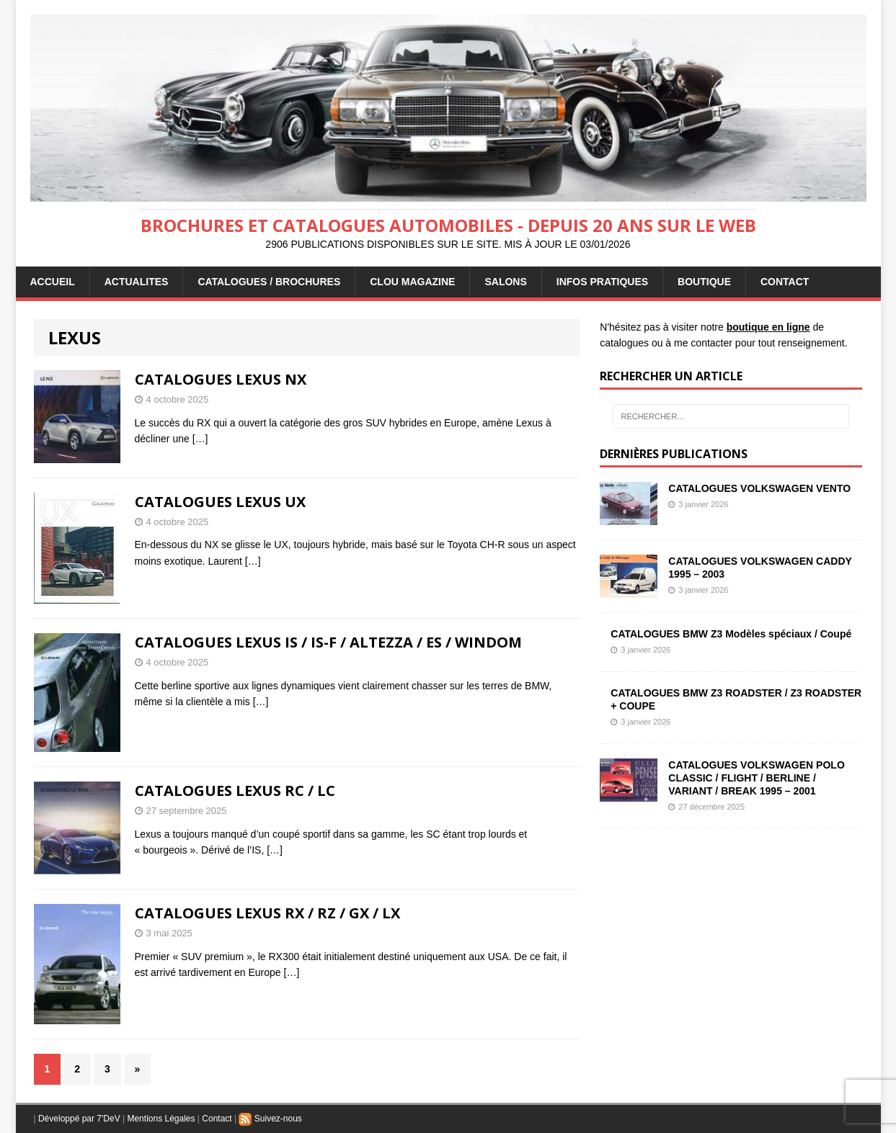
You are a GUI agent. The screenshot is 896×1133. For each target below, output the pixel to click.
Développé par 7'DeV (79, 1119)
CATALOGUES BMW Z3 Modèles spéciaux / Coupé (731, 634)
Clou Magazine (412, 281)
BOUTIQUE (704, 281)
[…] (200, 438)
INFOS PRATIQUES (602, 281)
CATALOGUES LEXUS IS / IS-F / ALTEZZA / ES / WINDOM (328, 642)
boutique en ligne (768, 327)
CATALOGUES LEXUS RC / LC (235, 790)
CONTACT (784, 281)
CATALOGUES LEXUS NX (220, 379)
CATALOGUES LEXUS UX (220, 501)
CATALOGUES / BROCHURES (269, 281)
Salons (505, 281)
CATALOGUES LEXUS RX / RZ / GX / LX (267, 913)
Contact (216, 1119)
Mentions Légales (161, 1119)
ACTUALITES (137, 281)
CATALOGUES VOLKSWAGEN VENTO (759, 488)
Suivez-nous (270, 1119)
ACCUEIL (52, 281)
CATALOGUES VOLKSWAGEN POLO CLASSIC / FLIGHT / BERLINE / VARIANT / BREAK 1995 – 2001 (756, 778)
